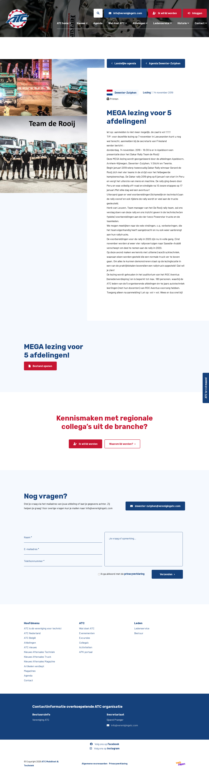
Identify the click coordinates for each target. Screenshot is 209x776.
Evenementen (87, 633)
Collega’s (84, 642)
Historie (182, 23)
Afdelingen (139, 23)
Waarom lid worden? (121, 443)
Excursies (84, 637)
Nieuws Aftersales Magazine (39, 661)
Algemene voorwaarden (94, 763)
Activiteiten (85, 647)
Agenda (97, 23)
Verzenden (166, 574)
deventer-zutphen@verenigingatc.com (155, 506)
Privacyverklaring (118, 763)
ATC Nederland (32, 633)
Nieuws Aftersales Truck (37, 656)
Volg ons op (104, 744)
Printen (112, 98)
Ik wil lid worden (85, 443)
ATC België (30, 637)
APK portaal (85, 651)
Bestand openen (40, 366)
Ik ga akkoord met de (122, 573)
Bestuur (138, 633)
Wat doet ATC (116, 23)
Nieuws (81, 23)
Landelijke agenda (123, 63)
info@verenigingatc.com (124, 725)
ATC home (63, 23)
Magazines (30, 670)
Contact (200, 23)
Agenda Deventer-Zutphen (163, 63)
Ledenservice (161, 23)
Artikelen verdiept (34, 666)
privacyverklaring (134, 573)
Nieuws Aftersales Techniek (39, 651)
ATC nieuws (30, 647)
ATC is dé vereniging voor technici (42, 628)
